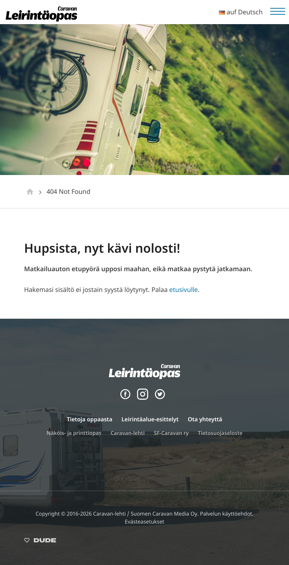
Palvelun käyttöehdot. (226, 513)
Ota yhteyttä (205, 419)
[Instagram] (143, 397)
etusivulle (183, 289)
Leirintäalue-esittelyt (150, 419)
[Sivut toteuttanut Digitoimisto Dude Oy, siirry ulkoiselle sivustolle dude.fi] (40, 541)
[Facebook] (125, 397)
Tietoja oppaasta (89, 419)
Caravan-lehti (128, 433)
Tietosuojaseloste (220, 433)
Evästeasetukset (144, 521)
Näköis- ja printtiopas (74, 433)
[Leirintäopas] (41, 19)
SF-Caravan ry (171, 433)
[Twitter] (160, 397)
